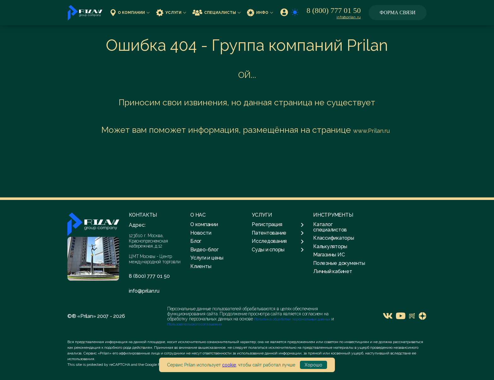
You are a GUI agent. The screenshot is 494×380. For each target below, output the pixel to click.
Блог (195, 241)
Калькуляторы (330, 246)
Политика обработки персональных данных (292, 319)
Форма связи (398, 12)
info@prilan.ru (348, 17)
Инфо (260, 12)
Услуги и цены (206, 258)
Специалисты (216, 12)
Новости (200, 233)
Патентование (278, 233)
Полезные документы (339, 263)
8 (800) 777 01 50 (334, 10)
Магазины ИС (329, 255)
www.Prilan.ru (371, 130)
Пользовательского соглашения (194, 324)
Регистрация (278, 224)
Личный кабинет (332, 271)
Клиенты (200, 266)
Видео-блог (204, 250)
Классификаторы (333, 238)
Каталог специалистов (330, 226)
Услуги (171, 12)
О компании (130, 12)
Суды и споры (278, 249)
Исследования (278, 241)
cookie (229, 364)
